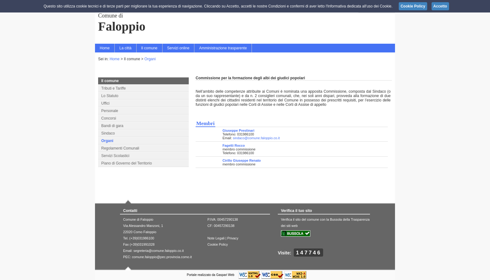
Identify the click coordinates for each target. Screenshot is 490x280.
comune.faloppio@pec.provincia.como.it (162, 257)
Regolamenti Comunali (120, 148)
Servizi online (178, 48)
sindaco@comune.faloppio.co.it (256, 138)
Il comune (149, 48)
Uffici (105, 103)
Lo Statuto (109, 96)
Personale (109, 111)
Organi (150, 59)
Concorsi (108, 118)
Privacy (232, 238)
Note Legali (216, 238)
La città (125, 48)
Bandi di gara (112, 126)
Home (105, 48)
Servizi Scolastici (115, 156)
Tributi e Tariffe (113, 88)
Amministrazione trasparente (223, 48)
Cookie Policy (218, 244)
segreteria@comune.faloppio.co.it (158, 251)
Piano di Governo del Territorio (126, 163)
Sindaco (108, 133)
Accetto (440, 6)
